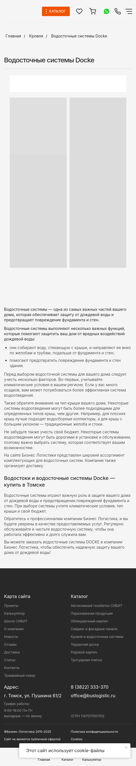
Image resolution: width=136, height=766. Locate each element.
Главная (13, 36)
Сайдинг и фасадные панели (94, 629)
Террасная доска (85, 644)
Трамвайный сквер (19, 675)
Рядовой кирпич (84, 652)
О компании (14, 629)
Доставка (12, 652)
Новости (11, 637)
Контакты (11, 668)
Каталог (79, 596)
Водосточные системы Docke (79, 36)
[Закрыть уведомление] (126, 747)
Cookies (77, 739)
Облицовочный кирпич (89, 621)
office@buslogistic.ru (93, 695)
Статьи (10, 660)
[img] (117, 11)
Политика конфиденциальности (94, 732)
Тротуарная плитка (86, 660)
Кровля (36, 36)
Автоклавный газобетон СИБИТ (97, 606)
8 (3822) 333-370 (89, 687)
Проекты (11, 606)
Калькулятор (14, 613)
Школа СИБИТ (16, 621)
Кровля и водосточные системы (97, 637)
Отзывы (10, 644)
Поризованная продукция (92, 613)
